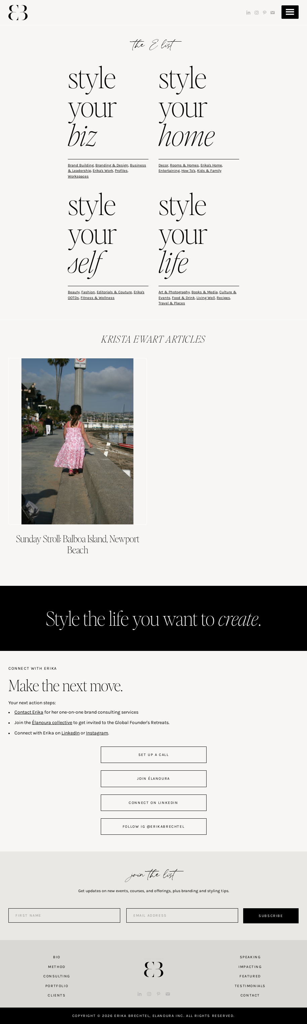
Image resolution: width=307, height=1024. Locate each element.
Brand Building (81, 165)
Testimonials (250, 986)
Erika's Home (211, 165)
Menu (290, 12)
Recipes (223, 298)
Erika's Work (103, 170)
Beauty (74, 292)
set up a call (153, 755)
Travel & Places (172, 303)
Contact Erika (28, 712)
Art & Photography (174, 292)
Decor (163, 165)
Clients (56, 995)
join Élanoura (153, 778)
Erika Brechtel (18, 12)
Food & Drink (183, 298)
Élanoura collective (52, 722)
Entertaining (169, 170)
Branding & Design (111, 165)
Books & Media (204, 292)
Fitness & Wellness (98, 298)
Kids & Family (209, 170)
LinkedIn (70, 733)
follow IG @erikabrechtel (153, 826)
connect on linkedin (153, 803)
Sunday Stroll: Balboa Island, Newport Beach (77, 544)
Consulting (56, 976)
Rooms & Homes (184, 165)
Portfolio (56, 986)
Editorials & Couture (114, 292)
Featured (250, 976)
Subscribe (271, 916)
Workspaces (78, 176)
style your (92, 107)
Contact (250, 995)
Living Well (205, 298)
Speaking (250, 957)
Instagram (97, 733)
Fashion (88, 292)
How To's (188, 170)
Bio (56, 957)
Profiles (121, 170)
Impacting (250, 967)
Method (56, 967)
